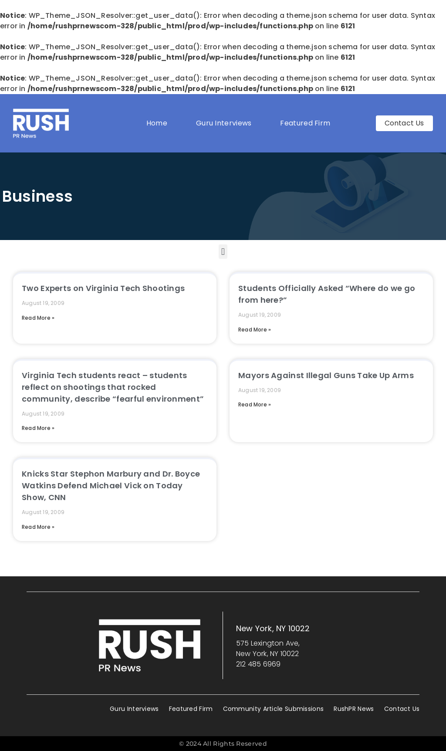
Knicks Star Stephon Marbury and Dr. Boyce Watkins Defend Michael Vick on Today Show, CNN (111, 485)
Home (156, 123)
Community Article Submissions (273, 708)
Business (37, 196)
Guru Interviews (224, 123)
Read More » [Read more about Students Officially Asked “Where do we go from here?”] (254, 329)
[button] (223, 251)
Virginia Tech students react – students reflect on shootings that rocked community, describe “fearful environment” (113, 387)
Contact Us (402, 708)
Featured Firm (307, 123)
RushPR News (354, 708)
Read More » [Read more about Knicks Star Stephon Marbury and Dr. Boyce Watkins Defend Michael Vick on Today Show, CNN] (38, 527)
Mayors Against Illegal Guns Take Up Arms (326, 375)
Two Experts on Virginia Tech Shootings (103, 288)
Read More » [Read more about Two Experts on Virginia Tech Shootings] (38, 317)
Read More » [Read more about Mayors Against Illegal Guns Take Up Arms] (254, 404)
